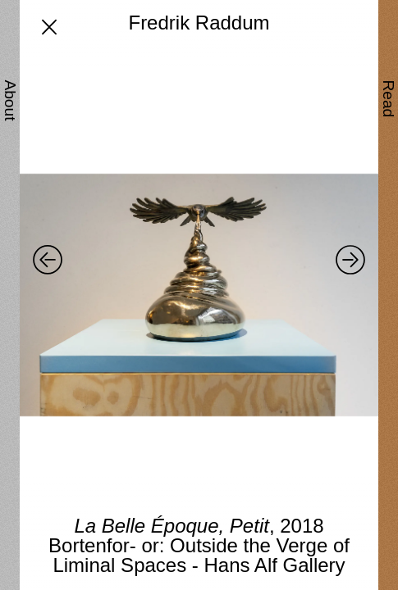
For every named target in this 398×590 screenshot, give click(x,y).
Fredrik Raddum (198, 22)
